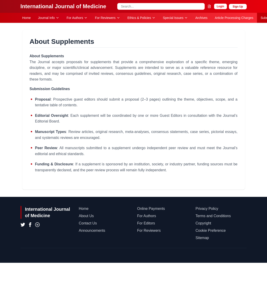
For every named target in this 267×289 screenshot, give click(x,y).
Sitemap (202, 238)
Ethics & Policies (141, 18)
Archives (201, 18)
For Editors (146, 223)
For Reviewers (107, 18)
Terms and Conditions (213, 216)
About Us (86, 216)
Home (26, 18)
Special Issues (175, 18)
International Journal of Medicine (63, 6)
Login (220, 6)
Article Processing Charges (234, 18)
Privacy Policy (207, 209)
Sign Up (238, 6)
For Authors (77, 18)
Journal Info (48, 18)
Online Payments (151, 209)
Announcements (92, 230)
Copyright (203, 223)
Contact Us (88, 223)
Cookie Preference (211, 230)
